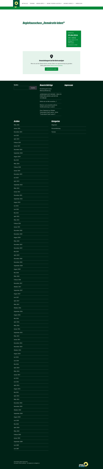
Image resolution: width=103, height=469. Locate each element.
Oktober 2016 (17, 306)
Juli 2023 (16, 175)
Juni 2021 (16, 207)
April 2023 (16, 179)
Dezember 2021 (18, 193)
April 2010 (16, 425)
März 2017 (16, 302)
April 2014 (16, 365)
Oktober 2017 (17, 284)
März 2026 (16, 123)
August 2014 (17, 351)
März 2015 (16, 334)
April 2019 (16, 253)
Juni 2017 (16, 295)
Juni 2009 (16, 443)
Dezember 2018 (18, 256)
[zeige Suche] (87, 1)
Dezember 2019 (18, 242)
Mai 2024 (16, 158)
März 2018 (16, 274)
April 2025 (16, 137)
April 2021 (16, 214)
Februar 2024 (17, 165)
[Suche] (85, 1)
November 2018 (18, 260)
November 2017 (18, 281)
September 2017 (18, 288)
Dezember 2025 (18, 130)
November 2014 (18, 344)
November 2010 (18, 404)
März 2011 (16, 397)
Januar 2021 (17, 225)
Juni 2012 (16, 380)
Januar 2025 (17, 144)
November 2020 (18, 232)
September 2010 (18, 411)
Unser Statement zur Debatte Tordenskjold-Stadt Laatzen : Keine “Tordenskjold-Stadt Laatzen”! (49, 110)
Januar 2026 (17, 126)
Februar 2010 (17, 432)
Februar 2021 (17, 221)
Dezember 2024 (18, 147)
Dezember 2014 (18, 341)
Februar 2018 (17, 277)
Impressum (69, 83)
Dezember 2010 (18, 401)
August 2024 (17, 154)
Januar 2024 (17, 168)
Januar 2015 (17, 337)
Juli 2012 (16, 376)
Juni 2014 (16, 358)
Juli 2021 (16, 204)
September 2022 (18, 182)
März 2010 (16, 429)
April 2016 (16, 320)
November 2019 (18, 246)
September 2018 (18, 263)
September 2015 (18, 330)
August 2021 (17, 200)
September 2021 (18, 197)
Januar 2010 (17, 436)
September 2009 (18, 439)
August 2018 (17, 267)
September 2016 (18, 309)
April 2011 (16, 394)
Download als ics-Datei (72, 42)
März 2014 (16, 369)
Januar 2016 (17, 327)
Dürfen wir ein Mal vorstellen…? (48, 99)
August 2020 (17, 235)
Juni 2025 (16, 133)
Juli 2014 (16, 355)
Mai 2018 (16, 270)
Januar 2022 (17, 189)
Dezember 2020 (18, 228)
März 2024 (16, 161)
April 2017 (16, 299)
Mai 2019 (16, 249)
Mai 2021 (16, 211)
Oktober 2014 (17, 348)
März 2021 (16, 218)
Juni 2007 (16, 446)
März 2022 (16, 186)
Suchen (16, 83)
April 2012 (16, 383)
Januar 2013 (17, 372)
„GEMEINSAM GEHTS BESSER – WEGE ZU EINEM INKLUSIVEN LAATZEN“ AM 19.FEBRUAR (50, 94)
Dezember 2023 (18, 172)
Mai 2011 (16, 390)
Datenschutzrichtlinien (56, 63)
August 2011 (17, 387)
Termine (54, 130)
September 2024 (18, 151)
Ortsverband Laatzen (26, 6)
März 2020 (16, 239)
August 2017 (17, 292)
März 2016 (16, 323)
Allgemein (54, 123)
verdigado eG (36, 461)
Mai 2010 (16, 422)
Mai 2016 (16, 316)
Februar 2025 (17, 140)
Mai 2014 (16, 362)
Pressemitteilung (56, 126)
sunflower (24, 461)
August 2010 (17, 415)
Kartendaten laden (51, 67)
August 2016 (17, 313)
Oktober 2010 (17, 408)
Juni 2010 (16, 418)
